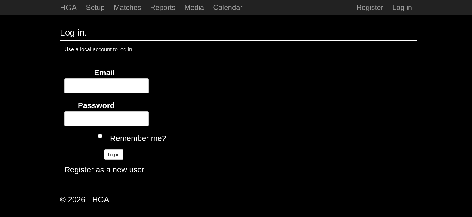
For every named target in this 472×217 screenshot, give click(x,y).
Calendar (227, 7)
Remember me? (138, 138)
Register (369, 7)
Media (194, 7)
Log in (402, 7)
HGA (68, 7)
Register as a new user (104, 169)
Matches (127, 7)
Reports (162, 7)
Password (96, 105)
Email (104, 72)
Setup (95, 7)
